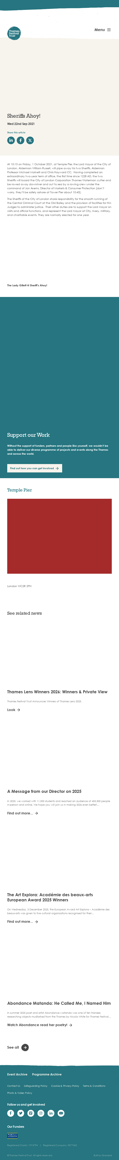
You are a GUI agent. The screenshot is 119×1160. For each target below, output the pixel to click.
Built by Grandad (103, 1155)
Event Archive (17, 1074)
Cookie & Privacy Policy (65, 1085)
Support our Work (28, 435)
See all (13, 1047)
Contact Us (13, 1085)
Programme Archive (47, 1074)
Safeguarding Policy (35, 1085)
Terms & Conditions (94, 1085)
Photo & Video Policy (19, 1092)
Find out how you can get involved (32, 468)
